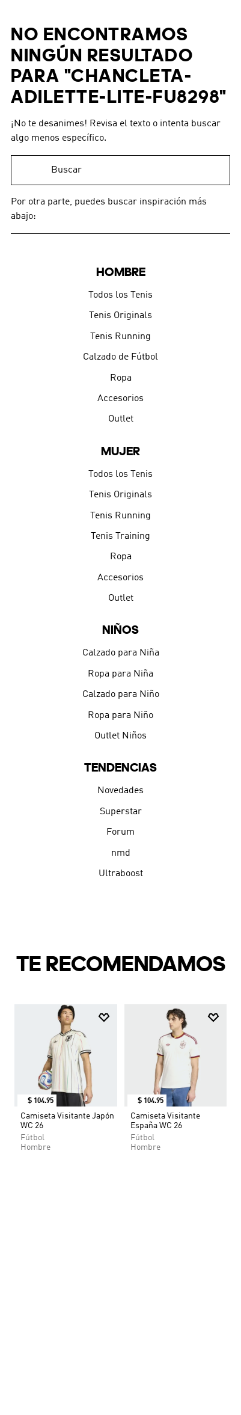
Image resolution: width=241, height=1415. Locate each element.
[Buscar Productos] (215, 170)
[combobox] (120, 170)
